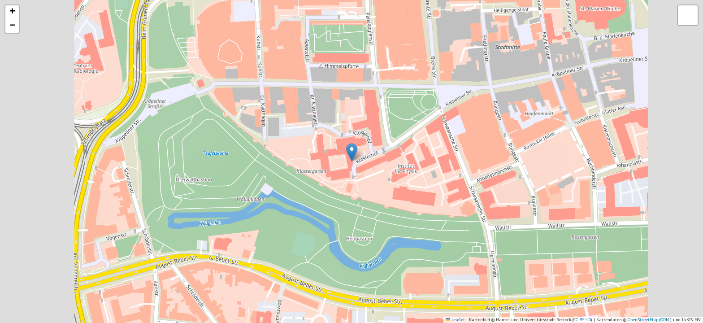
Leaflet (455, 320)
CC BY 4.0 (582, 320)
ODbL (665, 320)
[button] (351, 152)
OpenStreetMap (643, 320)
